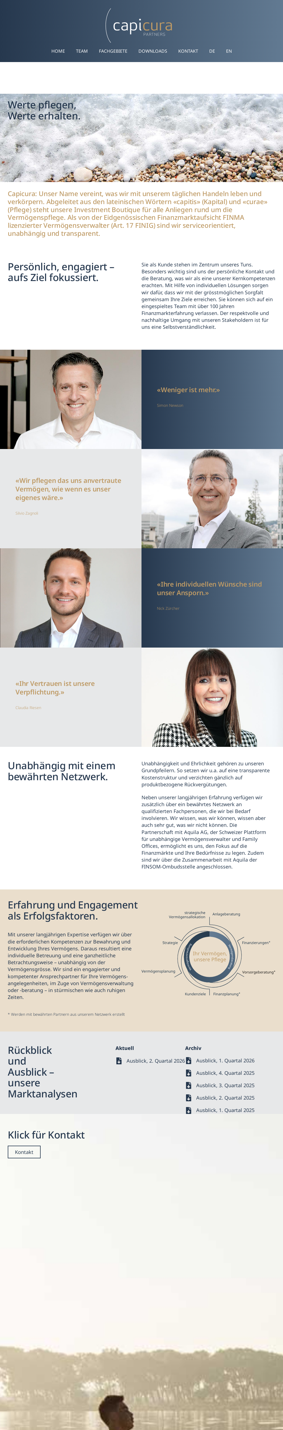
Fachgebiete (113, 51)
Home (58, 51)
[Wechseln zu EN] (229, 51)
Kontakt (188, 51)
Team (82, 51)
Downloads (152, 51)
